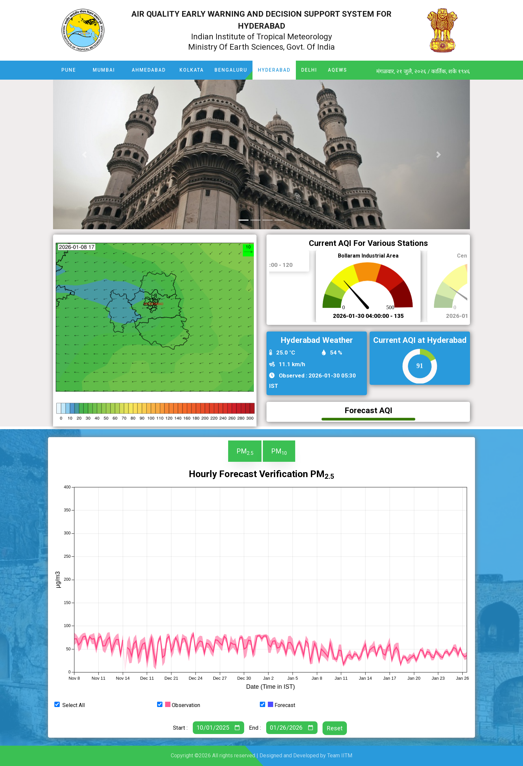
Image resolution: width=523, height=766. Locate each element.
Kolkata (191, 70)
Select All (73, 705)
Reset (335, 728)
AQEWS (337, 70)
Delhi (309, 70)
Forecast (281, 705)
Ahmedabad (149, 70)
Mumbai (104, 70)
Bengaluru (230, 70)
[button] (84, 154)
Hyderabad (274, 70)
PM (244, 451)
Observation (182, 705)
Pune (68, 70)
